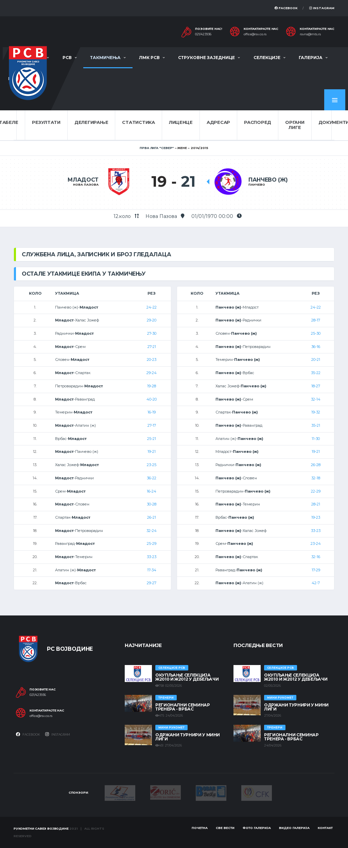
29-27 (151, 582)
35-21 (315, 425)
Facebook (286, 8)
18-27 (315, 386)
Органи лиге (294, 124)
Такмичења (105, 57)
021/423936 (203, 34)
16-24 (151, 491)
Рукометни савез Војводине (41, 828)
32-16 (315, 556)
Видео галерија (294, 828)
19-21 (151, 451)
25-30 (315, 333)
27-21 (151, 346)
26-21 (151, 517)
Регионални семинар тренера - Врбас (182, 707)
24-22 (151, 307)
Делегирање (91, 122)
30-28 (151, 504)
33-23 (151, 556)
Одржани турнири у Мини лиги (187, 736)
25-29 (151, 543)
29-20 (151, 320)
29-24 (151, 372)
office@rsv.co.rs (255, 34)
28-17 (315, 320)
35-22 (315, 372)
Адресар (218, 122)
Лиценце (181, 122)
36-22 (151, 478)
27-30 (151, 333)
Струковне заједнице (206, 57)
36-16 (315, 346)
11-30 (316, 438)
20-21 (315, 359)
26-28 (315, 464)
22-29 (315, 491)
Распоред (257, 122)
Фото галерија (257, 828)
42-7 (316, 582)
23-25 (151, 464)
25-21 (151, 438)
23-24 (316, 543)
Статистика (138, 122)
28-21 (315, 504)
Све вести (225, 828)
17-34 (151, 570)
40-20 (151, 399)
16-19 (151, 412)
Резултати (46, 122)
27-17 (151, 425)
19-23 (315, 517)
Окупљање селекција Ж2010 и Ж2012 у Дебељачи (187, 677)
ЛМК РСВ (149, 57)
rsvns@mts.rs (310, 34)
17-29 (316, 570)
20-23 (151, 359)
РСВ (67, 57)
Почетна (200, 828)
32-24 (151, 530)
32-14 (315, 399)
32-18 (315, 478)
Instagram (321, 8)
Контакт (325, 828)
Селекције (267, 57)
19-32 (315, 412)
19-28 (151, 386)
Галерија (311, 57)
